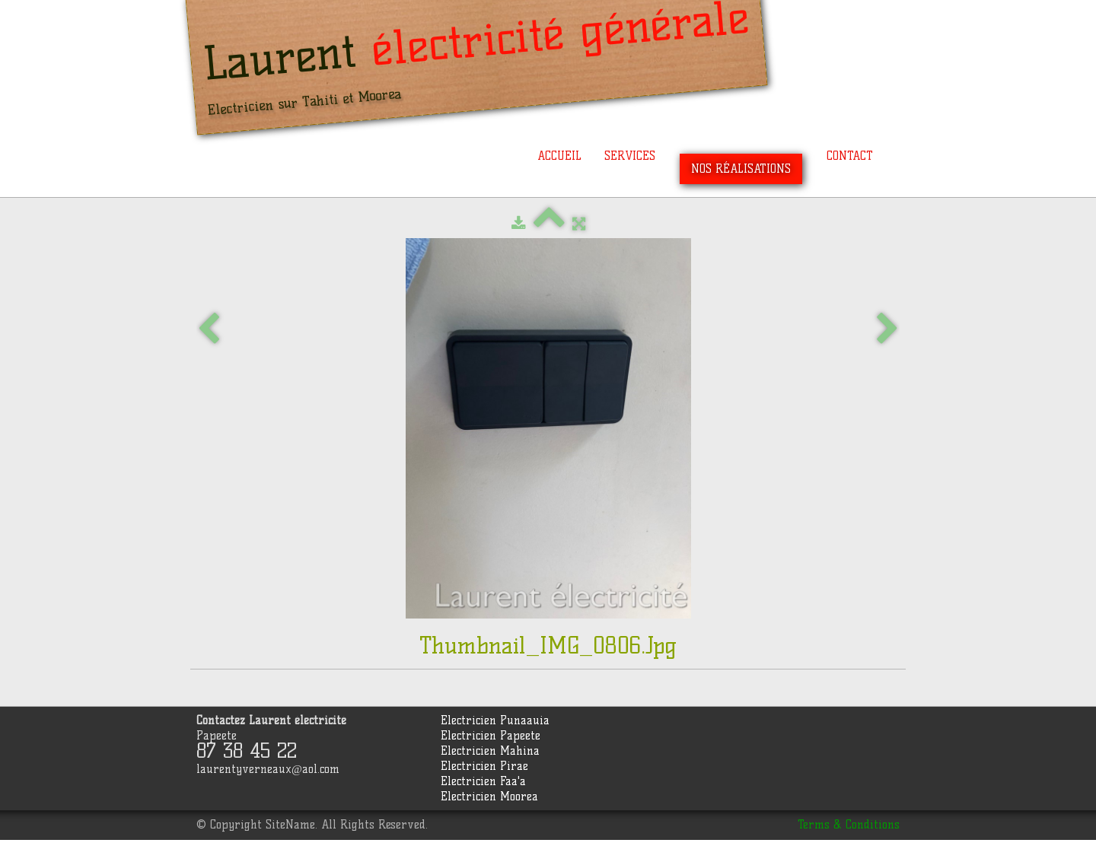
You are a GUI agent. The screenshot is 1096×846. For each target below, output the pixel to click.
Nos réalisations (741, 169)
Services (629, 156)
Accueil (559, 156)
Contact (850, 156)
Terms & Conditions (849, 825)
